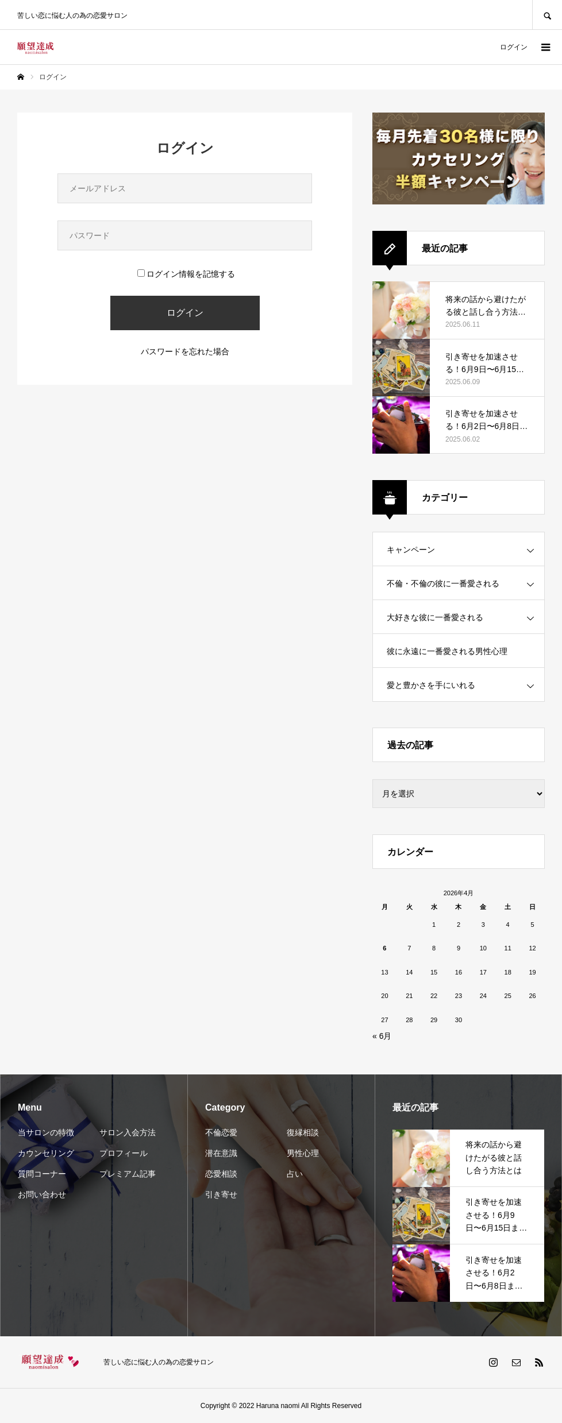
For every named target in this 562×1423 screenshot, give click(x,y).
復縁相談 (303, 1132)
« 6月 (381, 1036)
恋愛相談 (221, 1173)
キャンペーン (411, 549)
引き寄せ (221, 1194)
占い (295, 1173)
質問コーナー (42, 1173)
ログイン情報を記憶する (186, 274)
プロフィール (123, 1153)
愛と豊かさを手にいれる (431, 685)
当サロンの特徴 (46, 1132)
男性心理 (303, 1153)
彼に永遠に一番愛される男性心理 (447, 651)
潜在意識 (221, 1153)
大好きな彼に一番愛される (435, 617)
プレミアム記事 (127, 1173)
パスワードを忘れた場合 (185, 351)
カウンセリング (46, 1153)
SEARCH (547, 14)
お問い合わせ (42, 1194)
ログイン (514, 47)
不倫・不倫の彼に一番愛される (443, 583)
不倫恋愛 (221, 1132)
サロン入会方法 (127, 1132)
